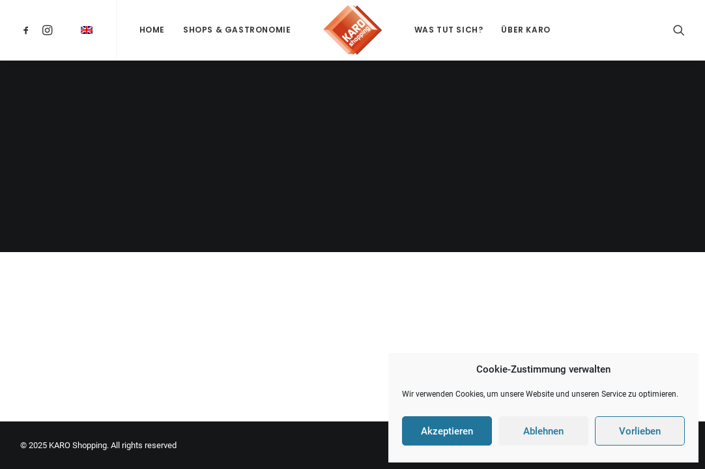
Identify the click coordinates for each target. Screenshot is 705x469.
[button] (28, 30)
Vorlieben (640, 431)
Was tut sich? (448, 29)
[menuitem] (28, 30)
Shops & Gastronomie (237, 29)
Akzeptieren (447, 431)
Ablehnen (543, 431)
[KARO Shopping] (352, 30)
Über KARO (525, 29)
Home (152, 29)
